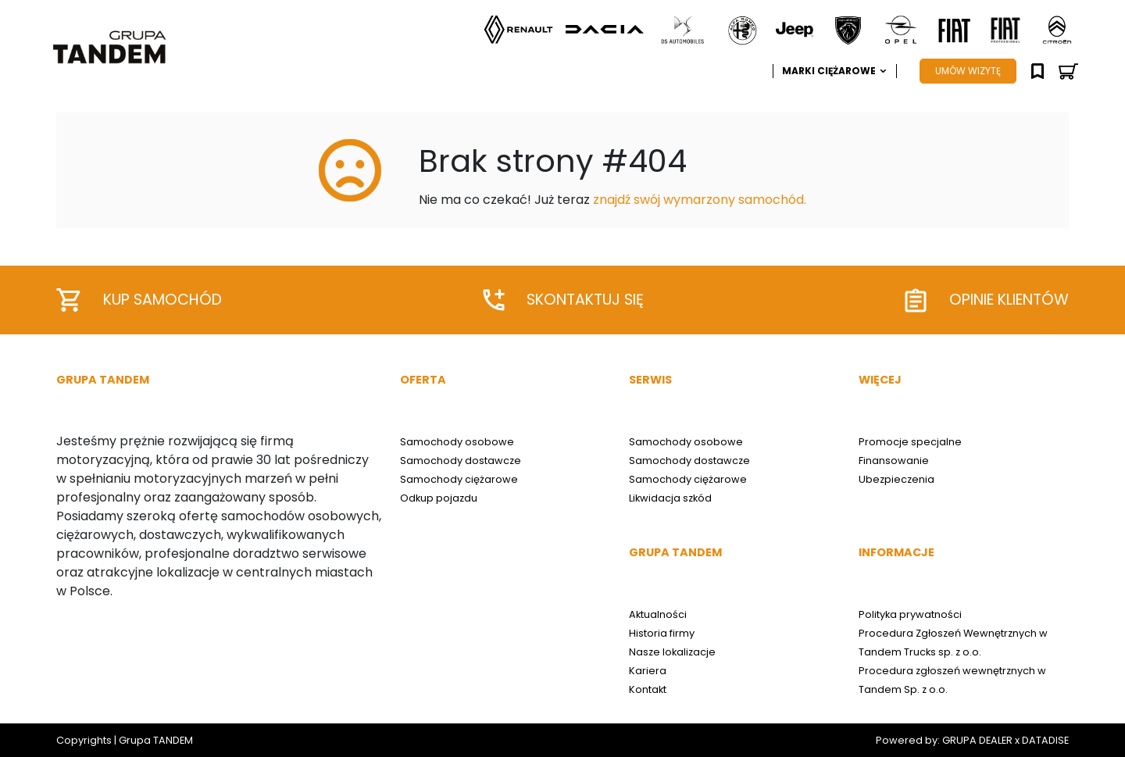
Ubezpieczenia (896, 479)
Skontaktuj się (564, 300)
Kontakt (647, 689)
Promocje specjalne (910, 441)
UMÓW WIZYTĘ (968, 70)
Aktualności (658, 614)
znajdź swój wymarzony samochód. (699, 200)
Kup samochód (139, 300)
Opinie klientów (987, 300)
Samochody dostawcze (460, 460)
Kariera (647, 670)
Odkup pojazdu (438, 498)
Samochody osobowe (457, 441)
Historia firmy (662, 633)
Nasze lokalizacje (672, 652)
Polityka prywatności (910, 614)
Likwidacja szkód (670, 498)
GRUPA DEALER (977, 740)
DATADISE (1045, 740)
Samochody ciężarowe (459, 479)
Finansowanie (894, 460)
